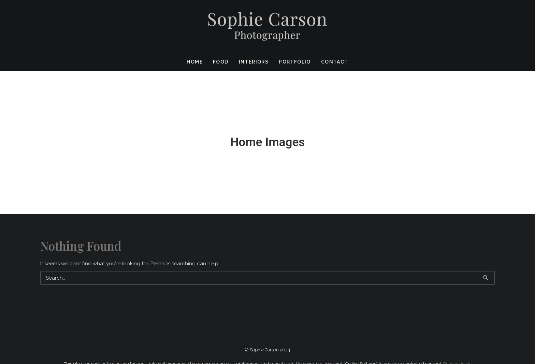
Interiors (254, 62)
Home (195, 62)
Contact (334, 62)
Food (221, 62)
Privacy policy (457, 352)
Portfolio (295, 62)
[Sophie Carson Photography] (267, 26)
